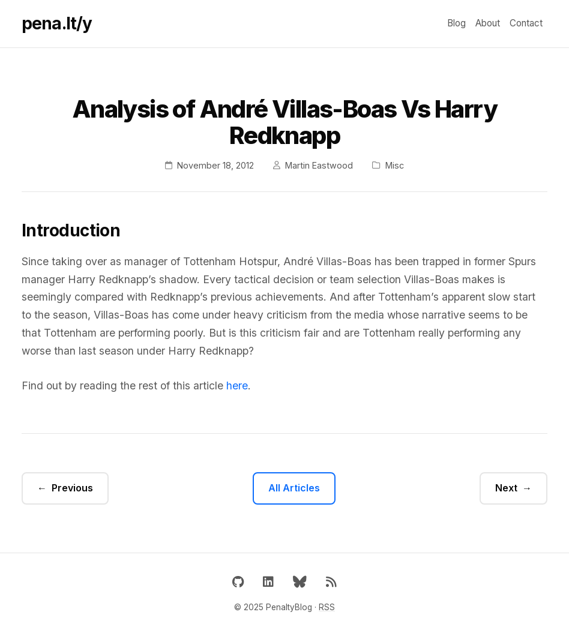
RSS (327, 607)
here (237, 385)
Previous (72, 488)
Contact (526, 23)
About (487, 23)
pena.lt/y (57, 23)
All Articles (294, 488)
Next (506, 488)
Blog (456, 23)
